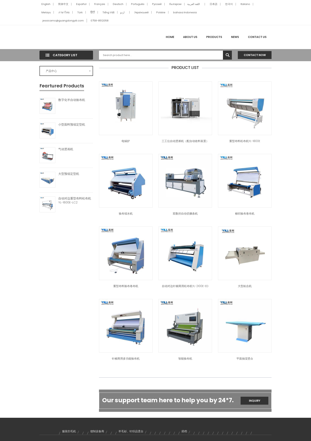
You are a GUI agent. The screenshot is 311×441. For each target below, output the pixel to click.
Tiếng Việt (108, 12)
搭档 (184, 431)
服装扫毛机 (69, 431)
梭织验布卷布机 (244, 214)
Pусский (157, 4)
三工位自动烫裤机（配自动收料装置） (185, 141)
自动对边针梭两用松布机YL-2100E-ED (185, 286)
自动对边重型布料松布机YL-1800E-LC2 (74, 200)
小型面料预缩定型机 (71, 125)
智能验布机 (185, 359)
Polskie (160, 12)
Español (81, 4)
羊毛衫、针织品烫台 (130, 431)
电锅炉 (126, 141)
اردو (122, 12)
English (45, 4)
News (235, 37)
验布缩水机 (126, 214)
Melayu (46, 12)
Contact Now (255, 55)
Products (214, 37)
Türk (80, 12)
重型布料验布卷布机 (125, 286)
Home (170, 37)
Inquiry (254, 401)
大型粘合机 (245, 286)
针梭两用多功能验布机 (126, 359)
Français (99, 4)
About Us (190, 37)
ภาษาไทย (64, 12)
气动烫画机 (65, 149)
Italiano (245, 4)
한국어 (229, 4)
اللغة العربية (193, 4)
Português (137, 4)
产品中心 (68, 71)
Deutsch (118, 4)
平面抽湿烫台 (244, 359)
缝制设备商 (97, 431)
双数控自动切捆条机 (185, 214)
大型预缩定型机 (68, 174)
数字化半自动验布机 (71, 100)
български (175, 4)
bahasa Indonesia (185, 12)
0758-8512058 (99, 20)
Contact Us (257, 37)
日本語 (213, 4)
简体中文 (63, 4)
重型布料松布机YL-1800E (244, 141)
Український (141, 12)
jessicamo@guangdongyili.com (63, 20)
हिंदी (92, 12)
